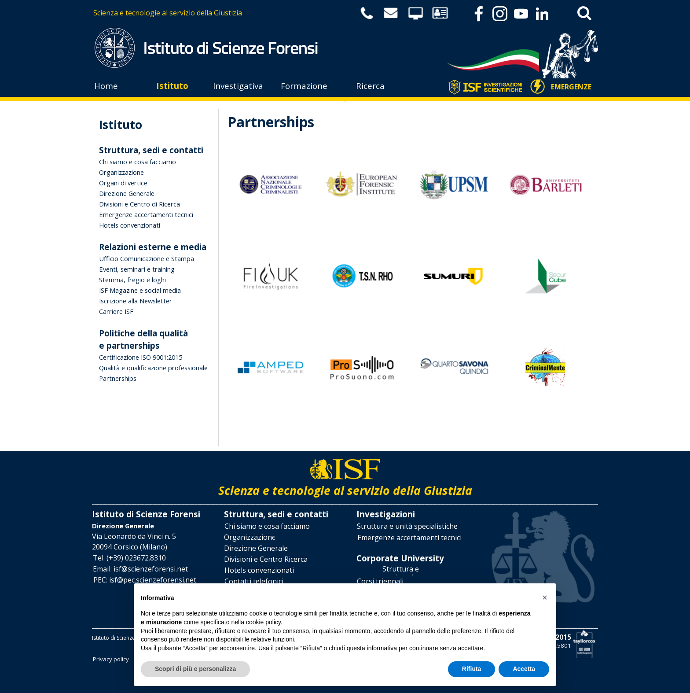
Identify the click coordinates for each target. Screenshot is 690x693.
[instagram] (500, 13)
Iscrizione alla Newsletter (135, 300)
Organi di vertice (123, 182)
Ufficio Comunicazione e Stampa (146, 258)
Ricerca (370, 85)
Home (106, 85)
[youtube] (521, 13)
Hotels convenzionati (129, 225)
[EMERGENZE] (571, 87)
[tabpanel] (218, 12)
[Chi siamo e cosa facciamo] (267, 526)
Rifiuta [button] (471, 668)
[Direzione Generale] (256, 548)
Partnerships (117, 378)
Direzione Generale (126, 193)
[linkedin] (542, 13)
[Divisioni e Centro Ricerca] (266, 559)
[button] (129, 558)
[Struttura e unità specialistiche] (407, 526)
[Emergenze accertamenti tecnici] (409, 537)
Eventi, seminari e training (137, 269)
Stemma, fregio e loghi (132, 279)
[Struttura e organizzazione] (400, 570)
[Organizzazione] (249, 537)
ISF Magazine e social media (140, 290)
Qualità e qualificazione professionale (153, 367)
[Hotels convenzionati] (259, 570)
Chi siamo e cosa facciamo (137, 161)
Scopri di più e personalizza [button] (195, 668)
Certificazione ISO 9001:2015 (140, 357)
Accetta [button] (524, 668)
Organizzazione (121, 172)
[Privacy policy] (110, 658)
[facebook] (479, 13)
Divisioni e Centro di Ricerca (139, 203)
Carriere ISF (116, 311)
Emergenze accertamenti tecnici (146, 214)
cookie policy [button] (263, 622)
